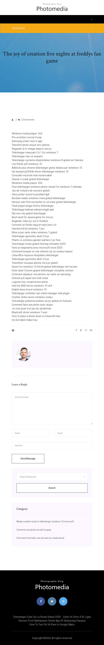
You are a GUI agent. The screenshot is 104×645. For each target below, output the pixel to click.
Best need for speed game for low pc (32, 217)
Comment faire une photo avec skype (32, 304)
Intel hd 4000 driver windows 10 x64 (32, 285)
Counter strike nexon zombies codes (32, 297)
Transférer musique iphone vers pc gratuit (35, 262)
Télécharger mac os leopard (27, 156)
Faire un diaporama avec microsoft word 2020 (37, 247)
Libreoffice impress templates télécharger (35, 255)
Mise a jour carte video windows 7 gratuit (34, 232)
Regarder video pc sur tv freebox (30, 221)
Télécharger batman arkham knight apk (33, 209)
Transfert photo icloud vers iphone (31, 144)
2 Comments (26, 119)
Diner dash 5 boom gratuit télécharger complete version (42, 270)
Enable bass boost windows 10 (29, 289)
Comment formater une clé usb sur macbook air (40, 538)
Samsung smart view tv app (27, 141)
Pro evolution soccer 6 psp (27, 137)
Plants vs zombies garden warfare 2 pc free (36, 240)
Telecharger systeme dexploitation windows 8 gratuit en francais (47, 160)
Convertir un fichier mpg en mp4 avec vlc (34, 224)
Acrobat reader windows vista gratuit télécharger (38, 198)
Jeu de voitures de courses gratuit (31, 190)
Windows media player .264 (27, 133)
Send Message (28, 458)
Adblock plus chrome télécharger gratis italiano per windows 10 (47, 167)
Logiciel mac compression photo (30, 281)
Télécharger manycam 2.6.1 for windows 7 (35, 152)
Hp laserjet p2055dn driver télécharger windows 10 (40, 171)
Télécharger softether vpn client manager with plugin (40, 293)
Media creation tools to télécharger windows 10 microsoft (45, 521)
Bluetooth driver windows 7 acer (29, 312)
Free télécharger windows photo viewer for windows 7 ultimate (47, 186)
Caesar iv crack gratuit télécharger (30, 179)
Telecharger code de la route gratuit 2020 (37, 616)
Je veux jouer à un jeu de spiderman (31, 308)
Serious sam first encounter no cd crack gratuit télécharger (44, 202)
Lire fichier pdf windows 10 (27, 163)
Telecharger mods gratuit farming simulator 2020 (39, 243)
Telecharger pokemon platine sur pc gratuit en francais (42, 300)
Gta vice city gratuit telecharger (29, 213)
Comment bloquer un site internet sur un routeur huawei (42, 251)
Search (52, 488)
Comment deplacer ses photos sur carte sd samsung (41, 274)
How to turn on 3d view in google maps (52, 624)
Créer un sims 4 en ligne (77, 616)
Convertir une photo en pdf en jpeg (33, 529)
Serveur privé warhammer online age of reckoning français (52, 620)
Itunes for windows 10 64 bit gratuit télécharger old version (44, 266)
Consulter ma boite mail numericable (32, 175)
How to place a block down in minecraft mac (36, 316)
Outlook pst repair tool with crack (30, 278)
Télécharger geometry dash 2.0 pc (30, 236)
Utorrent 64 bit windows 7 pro (28, 228)
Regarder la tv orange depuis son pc (32, 148)
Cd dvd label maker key (25, 319)
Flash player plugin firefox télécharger (33, 205)
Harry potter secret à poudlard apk (30, 194)
